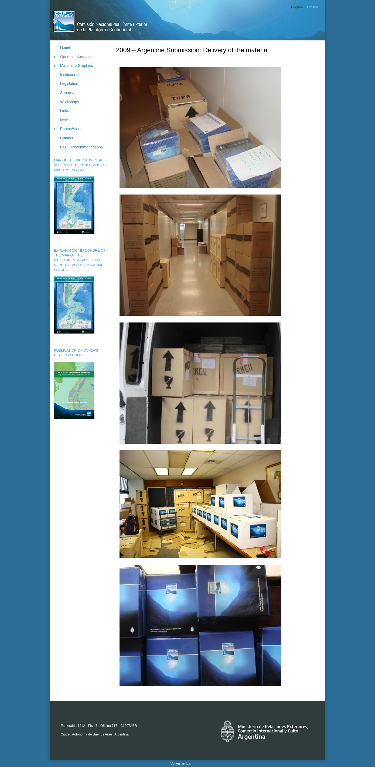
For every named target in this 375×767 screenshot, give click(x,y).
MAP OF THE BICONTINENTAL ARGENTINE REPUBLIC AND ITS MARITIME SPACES (80, 165)
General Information (77, 56)
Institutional (69, 74)
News (65, 120)
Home (65, 47)
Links (64, 111)
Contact (66, 138)
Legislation (69, 83)
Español (313, 7)
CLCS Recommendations (81, 147)
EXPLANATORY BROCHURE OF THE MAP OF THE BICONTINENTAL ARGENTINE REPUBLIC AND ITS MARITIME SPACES (79, 260)
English (297, 7)
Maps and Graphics (76, 65)
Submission (70, 93)
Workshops (69, 102)
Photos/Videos (72, 129)
